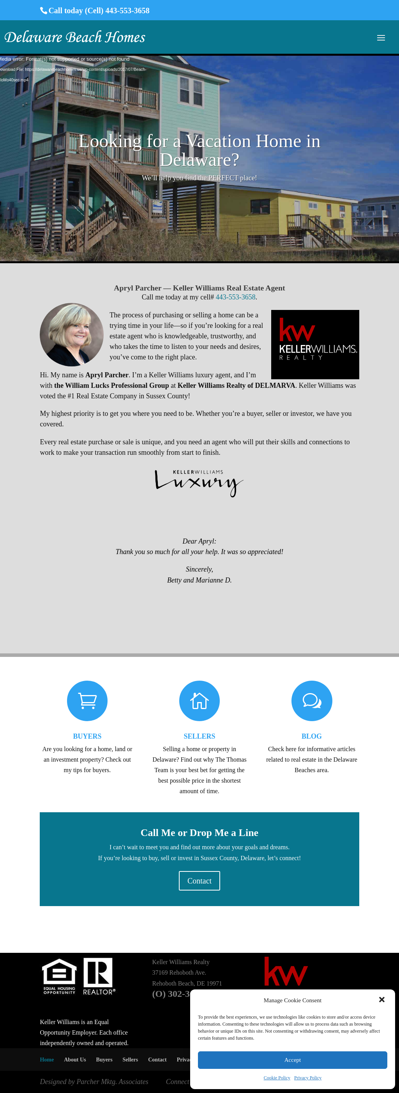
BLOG (312, 736)
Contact (199, 881)
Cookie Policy (277, 1078)
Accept (292, 1060)
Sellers (130, 1060)
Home (47, 1060)
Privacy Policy (307, 1078)
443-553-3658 (236, 297)
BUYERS (87, 736)
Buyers (104, 1060)
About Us (75, 1060)
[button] (382, 1000)
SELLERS (199, 736)
